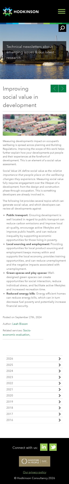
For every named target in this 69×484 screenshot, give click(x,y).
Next (54, 88)
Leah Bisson (20, 323)
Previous (62, 88)
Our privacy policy (34, 472)
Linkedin (43, 447)
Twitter (53, 447)
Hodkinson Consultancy (21, 11)
